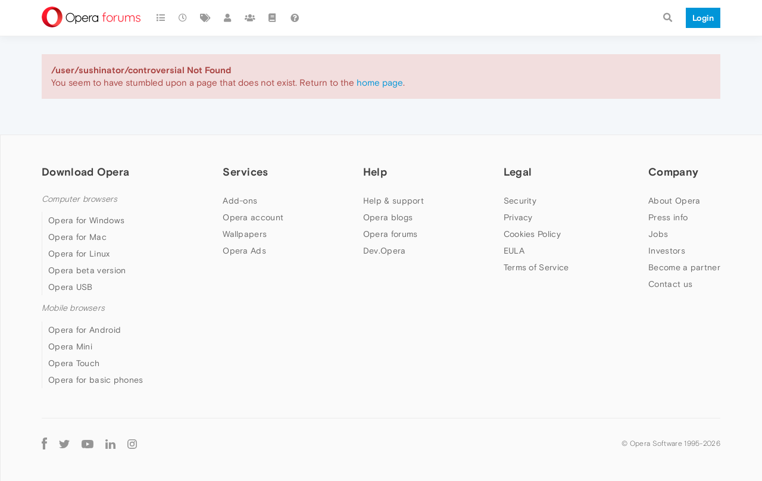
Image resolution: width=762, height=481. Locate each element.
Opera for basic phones (95, 380)
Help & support (393, 200)
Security (520, 200)
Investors (666, 250)
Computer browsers (79, 199)
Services (245, 171)
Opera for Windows (86, 220)
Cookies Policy (532, 234)
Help (375, 171)
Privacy (518, 217)
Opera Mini (70, 346)
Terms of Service (536, 267)
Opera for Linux (79, 253)
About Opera (674, 200)
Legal (518, 171)
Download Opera (85, 171)
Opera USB (70, 287)
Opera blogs (388, 217)
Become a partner (684, 267)
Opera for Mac (77, 237)
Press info (668, 217)
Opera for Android (84, 330)
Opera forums (390, 234)
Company (673, 171)
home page (380, 82)
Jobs (658, 234)
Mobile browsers (73, 308)
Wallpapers (245, 234)
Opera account (253, 217)
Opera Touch (73, 363)
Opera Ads (244, 250)
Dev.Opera (384, 250)
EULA (514, 250)
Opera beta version (87, 270)
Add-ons (240, 200)
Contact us (670, 284)
